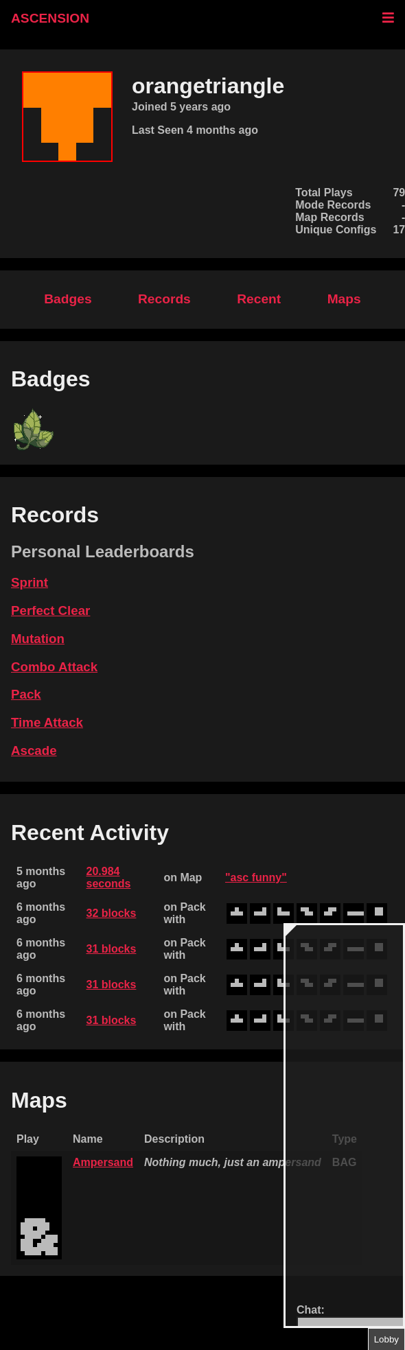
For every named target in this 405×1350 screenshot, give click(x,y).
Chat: (311, 1310)
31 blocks (111, 949)
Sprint (29, 582)
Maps (344, 299)
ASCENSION (50, 18)
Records (164, 299)
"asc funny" (256, 877)
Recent (259, 299)
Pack (26, 694)
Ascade (34, 750)
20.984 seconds (108, 877)
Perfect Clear (50, 610)
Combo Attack (54, 667)
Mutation (38, 638)
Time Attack (47, 722)
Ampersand (103, 1162)
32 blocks (111, 913)
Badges (67, 299)
